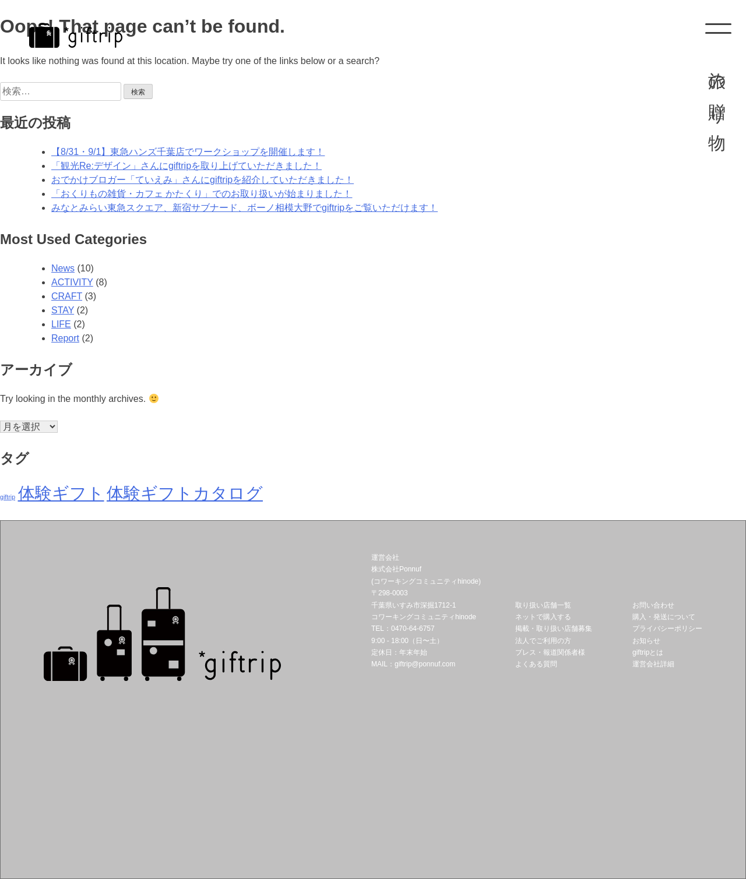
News (63, 268)
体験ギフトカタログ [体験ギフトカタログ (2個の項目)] (185, 493)
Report (65, 338)
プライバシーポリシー (667, 628)
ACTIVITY (72, 282)
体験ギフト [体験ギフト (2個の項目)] (61, 493)
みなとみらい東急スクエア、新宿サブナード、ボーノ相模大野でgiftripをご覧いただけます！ (244, 208)
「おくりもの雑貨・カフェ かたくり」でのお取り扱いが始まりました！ (201, 194)
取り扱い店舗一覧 (543, 605)
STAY (62, 310)
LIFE (61, 324)
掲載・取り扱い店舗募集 (553, 628)
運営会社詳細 (653, 664)
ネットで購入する (543, 617)
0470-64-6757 (413, 628)
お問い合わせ (653, 605)
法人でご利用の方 (543, 641)
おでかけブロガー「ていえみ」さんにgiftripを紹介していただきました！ (202, 180)
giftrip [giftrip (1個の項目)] (7, 496)
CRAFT (66, 296)
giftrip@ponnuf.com (425, 664)
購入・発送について (663, 617)
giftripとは (647, 652)
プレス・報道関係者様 (550, 652)
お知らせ (646, 641)
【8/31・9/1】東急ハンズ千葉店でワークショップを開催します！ (188, 152)
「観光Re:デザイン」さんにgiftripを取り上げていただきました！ (186, 166)
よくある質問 (536, 664)
